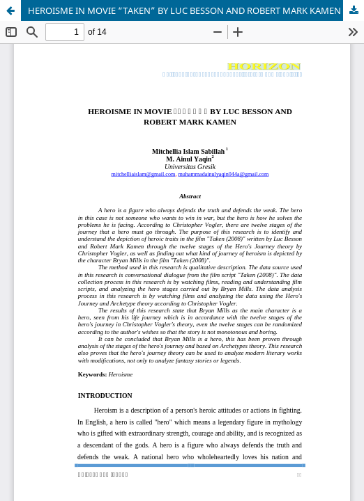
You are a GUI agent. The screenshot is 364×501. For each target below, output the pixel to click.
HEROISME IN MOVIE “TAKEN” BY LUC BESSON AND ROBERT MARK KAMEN (184, 10)
